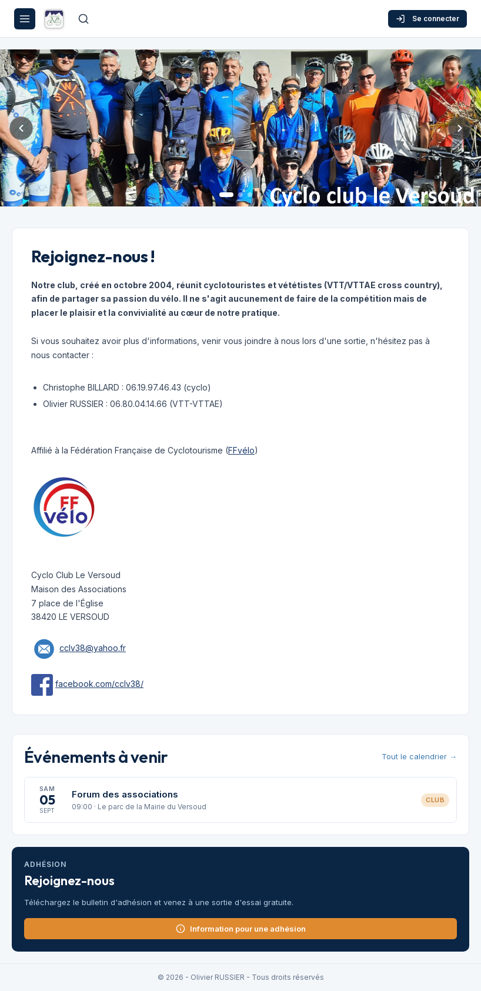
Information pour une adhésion (241, 928)
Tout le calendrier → (419, 756)
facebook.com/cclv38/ (99, 684)
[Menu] (24, 18)
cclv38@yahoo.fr (92, 648)
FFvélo (241, 450)
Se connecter (427, 19)
